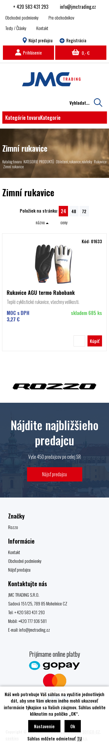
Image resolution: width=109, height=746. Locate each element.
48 (74, 211)
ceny (64, 222)
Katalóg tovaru (12, 161)
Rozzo (13, 527)
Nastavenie (44, 726)
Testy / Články (15, 28)
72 (84, 211)
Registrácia (73, 40)
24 (63, 211)
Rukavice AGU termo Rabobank (41, 292)
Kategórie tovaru (32, 117)
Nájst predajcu (38, 40)
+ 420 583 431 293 (30, 6)
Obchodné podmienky (22, 17)
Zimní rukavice (13, 166)
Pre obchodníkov (61, 17)
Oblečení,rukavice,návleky (74, 161)
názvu (42, 222)
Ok (72, 726)
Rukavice (100, 161)
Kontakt (42, 28)
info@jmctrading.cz (78, 6)
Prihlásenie (28, 52)
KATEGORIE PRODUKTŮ (39, 161)
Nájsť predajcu (54, 474)
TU (79, 738)
